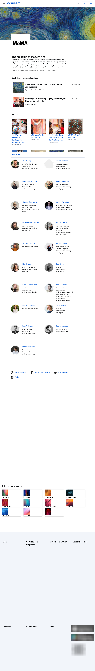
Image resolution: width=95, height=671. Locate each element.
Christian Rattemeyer (30, 202)
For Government (8, 635)
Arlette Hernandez (62, 181)
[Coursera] (13, 3)
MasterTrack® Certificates (11, 626)
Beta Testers (30, 611)
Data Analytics (7, 550)
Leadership (6, 611)
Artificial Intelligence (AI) (10, 544)
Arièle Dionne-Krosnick (30, 181)
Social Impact (7, 645)
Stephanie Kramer (28, 347)
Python (5, 572)
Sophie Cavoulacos (62, 326)
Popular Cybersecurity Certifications (80, 574)
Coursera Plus (7, 620)
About (5, 604)
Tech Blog (29, 620)
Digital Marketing (8, 553)
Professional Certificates (10, 623)
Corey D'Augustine (62, 202)
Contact (52, 623)
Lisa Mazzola (26, 264)
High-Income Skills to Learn (81, 555)
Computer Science (55, 547)
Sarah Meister (61, 305)
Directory (52, 629)
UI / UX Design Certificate (33, 589)
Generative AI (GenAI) (9, 560)
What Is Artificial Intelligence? (78, 590)
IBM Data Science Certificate (35, 576)
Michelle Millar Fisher (29, 285)
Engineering (53, 557)
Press (51, 604)
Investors (52, 608)
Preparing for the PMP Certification (79, 579)
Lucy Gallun (60, 264)
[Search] (79, 3)
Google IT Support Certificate (32, 558)
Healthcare (53, 563)
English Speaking (8, 557)
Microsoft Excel (7, 563)
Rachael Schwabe (28, 305)
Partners (28, 608)
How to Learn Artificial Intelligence (79, 569)
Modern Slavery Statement (58, 635)
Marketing (53, 572)
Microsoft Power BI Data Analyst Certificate (33, 585)
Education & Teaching (56, 553)
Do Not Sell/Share (55, 639)
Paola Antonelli (61, 285)
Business (52, 544)
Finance (52, 560)
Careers (5, 614)
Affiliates (52, 632)
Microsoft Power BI (8, 566)
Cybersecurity (7, 547)
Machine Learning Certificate (31, 580)
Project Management (9, 569)
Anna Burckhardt (62, 161)
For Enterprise (7, 632)
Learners (29, 604)
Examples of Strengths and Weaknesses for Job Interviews (81, 549)
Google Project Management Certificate (33, 564)
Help (51, 617)
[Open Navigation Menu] (4, 3)
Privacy (52, 614)
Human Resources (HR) (56, 566)
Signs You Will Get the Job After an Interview (81, 584)
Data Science (54, 550)
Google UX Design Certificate (31, 569)
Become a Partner (8, 642)
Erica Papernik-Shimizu (30, 223)
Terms (52, 611)
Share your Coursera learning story (9, 652)
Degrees (5, 629)
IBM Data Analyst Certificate (34, 573)
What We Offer (7, 608)
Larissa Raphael (61, 243)
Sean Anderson (27, 326)
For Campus (6, 639)
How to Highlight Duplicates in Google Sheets (81, 564)
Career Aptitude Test (79, 544)
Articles (52, 626)
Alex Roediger (27, 161)
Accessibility (53, 620)
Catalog (5, 617)
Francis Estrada (61, 223)
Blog (27, 614)
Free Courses (7, 648)
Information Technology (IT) (58, 569)
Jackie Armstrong (28, 243)
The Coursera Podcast (33, 617)
